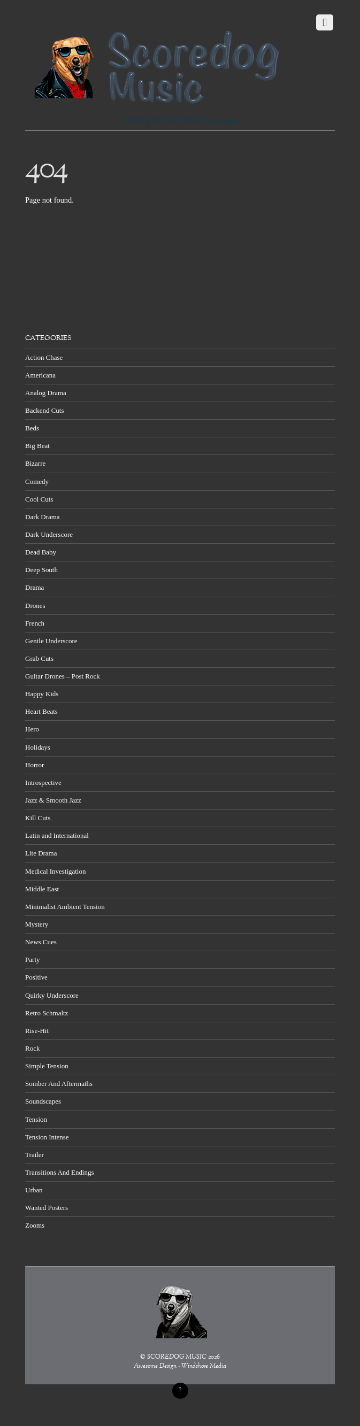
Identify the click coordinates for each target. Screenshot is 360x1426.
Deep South (41, 570)
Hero (32, 729)
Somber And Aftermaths (59, 1084)
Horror (34, 765)
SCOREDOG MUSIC (176, 1357)
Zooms (34, 1225)
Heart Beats (41, 711)
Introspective (43, 782)
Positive (36, 977)
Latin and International (57, 835)
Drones (35, 606)
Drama (34, 587)
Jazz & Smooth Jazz (53, 800)
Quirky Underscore (52, 995)
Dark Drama (42, 517)
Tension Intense (46, 1137)
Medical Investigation (55, 871)
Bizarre (35, 463)
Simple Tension (46, 1066)
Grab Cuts (39, 658)
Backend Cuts (44, 410)
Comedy (37, 481)
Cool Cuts (39, 499)
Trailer (34, 1155)
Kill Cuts (37, 818)
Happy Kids (41, 694)
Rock (32, 1048)
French (34, 623)
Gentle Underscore (51, 641)
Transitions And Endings (59, 1172)
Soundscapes (43, 1101)
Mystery (36, 924)
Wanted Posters (46, 1208)
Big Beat (37, 446)
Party (32, 959)
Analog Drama (45, 393)
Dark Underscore (49, 534)
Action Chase (44, 357)
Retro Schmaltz (46, 1013)
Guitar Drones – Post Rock (62, 676)
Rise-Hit (37, 1031)
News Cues (41, 942)
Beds (32, 428)
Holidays (37, 747)
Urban (33, 1190)
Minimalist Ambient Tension (65, 907)
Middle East (42, 889)
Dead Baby (40, 552)
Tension (36, 1119)
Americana (40, 375)
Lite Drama (41, 853)
